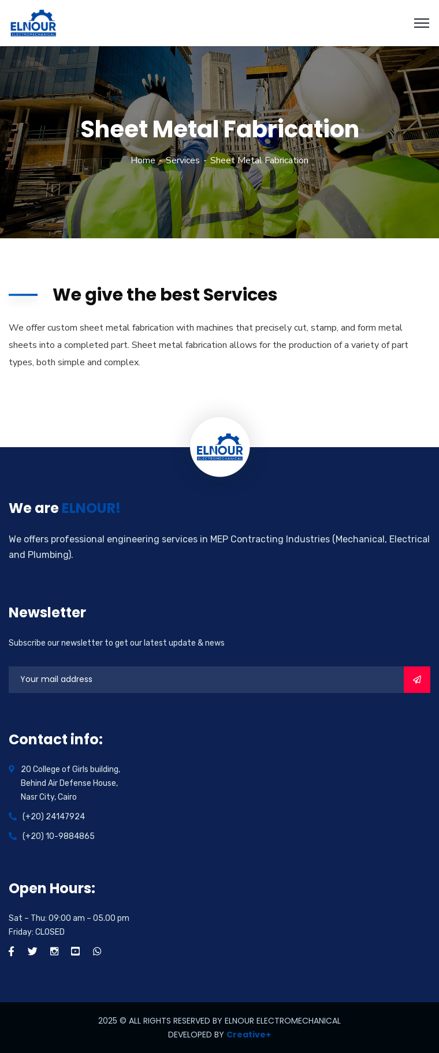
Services (183, 160)
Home (143, 160)
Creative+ (248, 1034)
